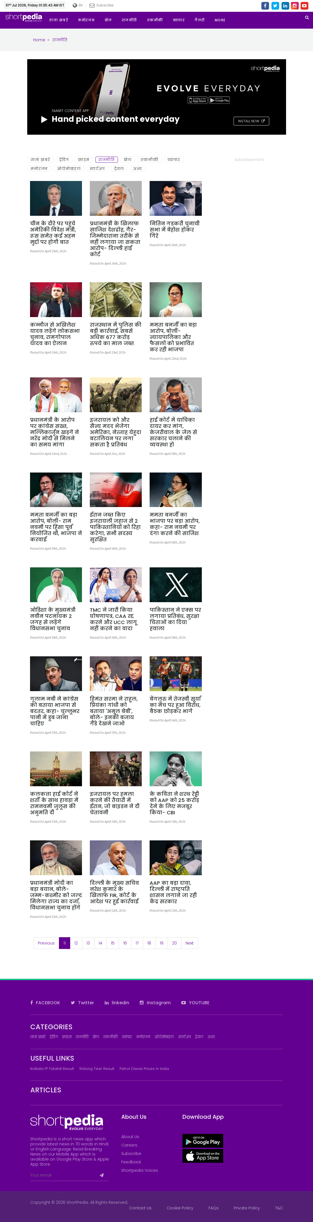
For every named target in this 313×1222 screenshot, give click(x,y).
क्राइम (84, 159)
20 (174, 943)
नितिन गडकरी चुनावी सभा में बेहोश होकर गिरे (175, 230)
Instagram (155, 1002)
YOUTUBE (195, 1002)
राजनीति (107, 159)
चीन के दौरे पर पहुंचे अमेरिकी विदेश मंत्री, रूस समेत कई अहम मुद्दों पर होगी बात (53, 233)
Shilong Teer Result (96, 1068)
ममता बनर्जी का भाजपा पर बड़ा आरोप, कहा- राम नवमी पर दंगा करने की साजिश (175, 524)
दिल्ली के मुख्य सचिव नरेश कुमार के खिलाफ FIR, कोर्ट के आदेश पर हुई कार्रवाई (114, 892)
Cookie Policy (180, 1208)
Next (190, 943)
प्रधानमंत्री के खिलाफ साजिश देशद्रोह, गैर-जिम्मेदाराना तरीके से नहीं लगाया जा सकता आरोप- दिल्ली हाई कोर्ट (115, 239)
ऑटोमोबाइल (69, 168)
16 (125, 943)
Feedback (131, 1162)
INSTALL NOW (251, 121)
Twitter (82, 1002)
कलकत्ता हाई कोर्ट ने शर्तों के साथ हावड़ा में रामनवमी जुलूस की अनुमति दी (54, 803)
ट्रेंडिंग (64, 159)
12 (76, 943)
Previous (46, 943)
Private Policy (247, 1208)
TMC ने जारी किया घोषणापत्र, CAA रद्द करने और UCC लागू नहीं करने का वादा (113, 619)
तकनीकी (150, 159)
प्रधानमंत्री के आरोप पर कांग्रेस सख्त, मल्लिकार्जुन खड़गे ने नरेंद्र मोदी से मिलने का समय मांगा (54, 432)
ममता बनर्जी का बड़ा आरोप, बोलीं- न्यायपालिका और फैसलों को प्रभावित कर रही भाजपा (173, 337)
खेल (128, 159)
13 (88, 943)
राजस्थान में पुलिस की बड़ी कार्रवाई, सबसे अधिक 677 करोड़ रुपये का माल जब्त (115, 334)
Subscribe (102, 5)
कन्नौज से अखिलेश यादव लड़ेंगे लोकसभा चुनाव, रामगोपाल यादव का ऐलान (55, 334)
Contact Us (140, 1208)
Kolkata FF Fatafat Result (52, 1068)
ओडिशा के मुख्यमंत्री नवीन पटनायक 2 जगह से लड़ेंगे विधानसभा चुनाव (53, 619)
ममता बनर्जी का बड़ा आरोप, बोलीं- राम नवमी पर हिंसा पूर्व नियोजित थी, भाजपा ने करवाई (56, 527)
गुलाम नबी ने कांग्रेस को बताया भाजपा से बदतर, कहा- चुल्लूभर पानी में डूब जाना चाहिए (54, 711)
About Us (130, 1137)
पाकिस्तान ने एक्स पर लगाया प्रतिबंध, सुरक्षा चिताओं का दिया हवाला (175, 619)
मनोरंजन (39, 168)
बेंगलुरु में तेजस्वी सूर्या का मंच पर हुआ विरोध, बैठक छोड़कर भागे (175, 705)
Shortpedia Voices (139, 1170)
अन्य (137, 168)
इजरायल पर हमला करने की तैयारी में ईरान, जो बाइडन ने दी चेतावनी (115, 803)
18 (149, 943)
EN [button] (78, 5)
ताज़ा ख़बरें (40, 159)
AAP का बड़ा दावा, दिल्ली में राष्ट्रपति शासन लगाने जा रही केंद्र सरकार (173, 892)
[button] (225, 20)
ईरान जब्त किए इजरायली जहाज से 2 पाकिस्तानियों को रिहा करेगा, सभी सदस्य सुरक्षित (115, 527)
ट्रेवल (119, 168)
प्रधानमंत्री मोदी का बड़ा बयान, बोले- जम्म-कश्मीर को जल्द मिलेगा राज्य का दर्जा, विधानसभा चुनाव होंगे (56, 895)
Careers (129, 1145)
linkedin (117, 1002)
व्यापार (174, 159)
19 (161, 943)
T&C (279, 1208)
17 (137, 943)
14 (100, 943)
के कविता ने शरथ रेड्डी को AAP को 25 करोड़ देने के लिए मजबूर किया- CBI (174, 803)
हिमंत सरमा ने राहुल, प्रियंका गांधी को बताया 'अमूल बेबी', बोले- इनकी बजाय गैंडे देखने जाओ (114, 711)
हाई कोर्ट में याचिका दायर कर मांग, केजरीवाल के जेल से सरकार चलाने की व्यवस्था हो (173, 432)
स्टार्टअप (97, 168)
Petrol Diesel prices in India (144, 1068)
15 (113, 943)
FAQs (214, 1208)
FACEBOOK (45, 1002)
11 (66, 943)
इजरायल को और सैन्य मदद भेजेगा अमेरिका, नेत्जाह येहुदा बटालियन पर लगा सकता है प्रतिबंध (115, 432)
